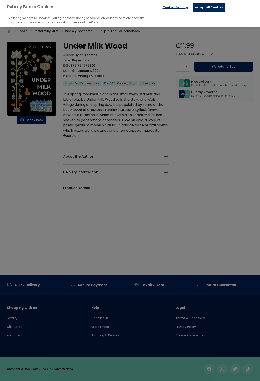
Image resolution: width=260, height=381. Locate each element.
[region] (130, 13)
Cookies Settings (175, 7)
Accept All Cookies (209, 7)
